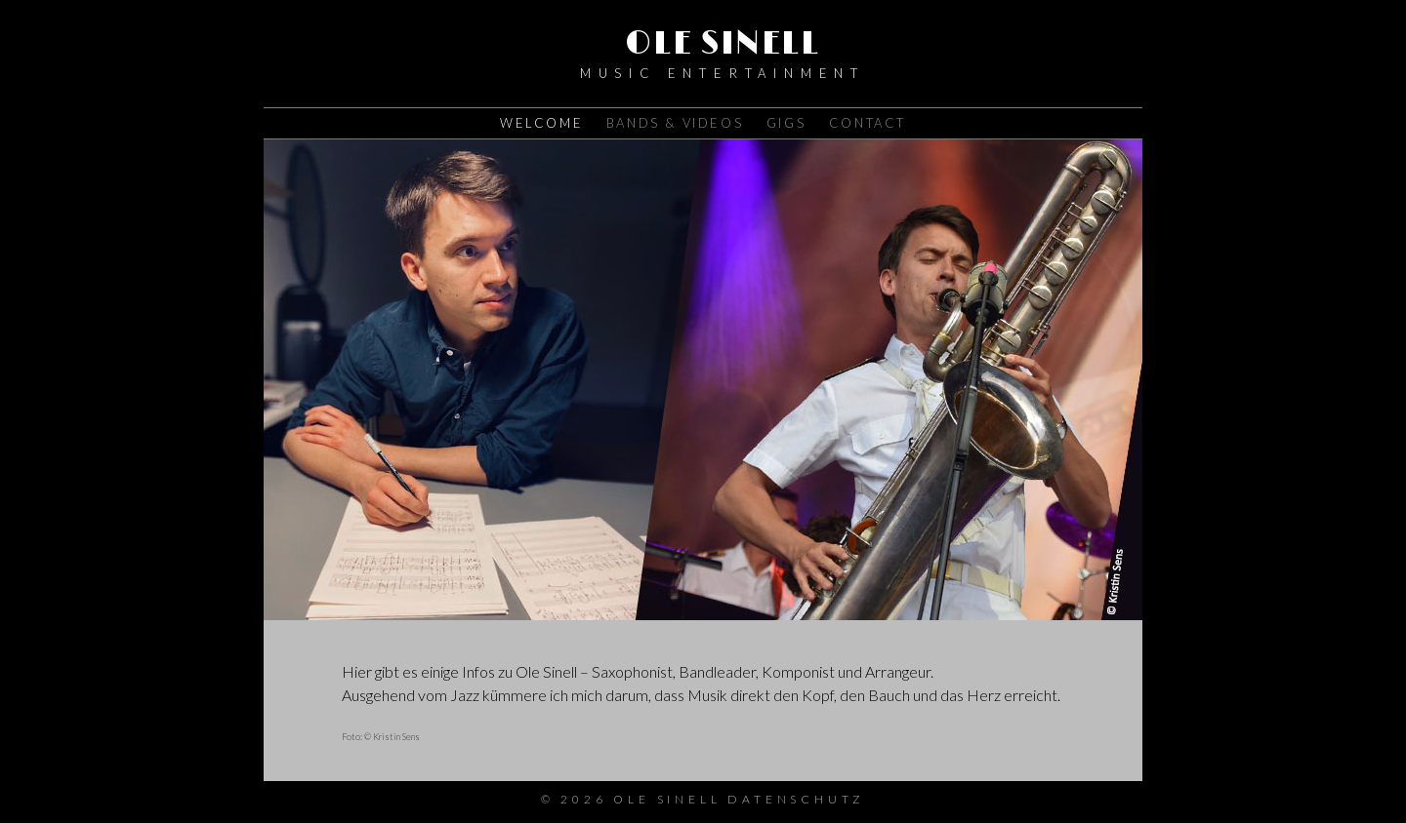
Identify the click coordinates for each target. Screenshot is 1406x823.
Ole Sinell (722, 43)
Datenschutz (796, 799)
